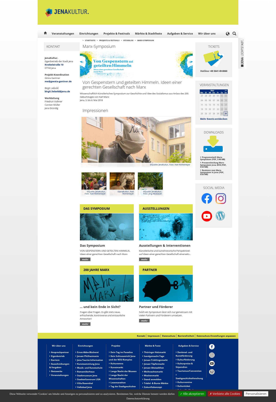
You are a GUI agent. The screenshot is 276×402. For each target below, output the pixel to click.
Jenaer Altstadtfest (154, 367)
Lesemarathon (118, 382)
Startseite (90, 40)
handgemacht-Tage (154, 356)
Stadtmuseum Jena (87, 375)
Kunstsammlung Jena (88, 363)
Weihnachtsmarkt (153, 371)
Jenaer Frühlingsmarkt (156, 360)
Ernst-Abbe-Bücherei (88, 352)
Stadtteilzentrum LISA (88, 379)
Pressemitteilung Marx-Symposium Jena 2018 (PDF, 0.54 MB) (213, 164)
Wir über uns (206, 33)
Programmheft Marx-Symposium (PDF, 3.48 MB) (212, 158)
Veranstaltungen (63, 33)
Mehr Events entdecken (213, 118)
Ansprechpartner (60, 352)
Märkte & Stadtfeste (148, 33)
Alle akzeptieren (192, 394)
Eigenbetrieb (58, 356)
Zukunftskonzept (153, 387)
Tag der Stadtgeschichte (123, 386)
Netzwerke (56, 371)
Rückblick (128, 40)
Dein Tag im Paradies (122, 352)
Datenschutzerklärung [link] (138, 398)
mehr (85, 259)
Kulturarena (117, 363)
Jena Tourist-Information (90, 360)
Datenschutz (168, 335)
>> (226, 90)
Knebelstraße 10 (54, 64)
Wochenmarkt (151, 375)
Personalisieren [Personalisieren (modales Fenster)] (256, 394)
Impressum (154, 335)
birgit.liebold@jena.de (57, 91)
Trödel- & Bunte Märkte (156, 383)
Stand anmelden (152, 379)
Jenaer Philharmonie (88, 356)
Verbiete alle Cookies (225, 394)
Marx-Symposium (145, 40)
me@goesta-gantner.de (58, 81)
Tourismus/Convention (189, 370)
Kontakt (141, 335)
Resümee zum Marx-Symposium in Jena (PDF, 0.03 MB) (212, 172)
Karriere (55, 360)
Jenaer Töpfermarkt (154, 363)
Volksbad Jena (84, 387)
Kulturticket (183, 386)
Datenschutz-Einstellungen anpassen (216, 335)
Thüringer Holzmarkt (155, 352)
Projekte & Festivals (117, 33)
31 (226, 113)
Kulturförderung (186, 359)
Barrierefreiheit (186, 335)
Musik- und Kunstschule (89, 367)
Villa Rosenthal (85, 383)
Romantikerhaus (86, 371)
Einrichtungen (88, 33)
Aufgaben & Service (180, 33)
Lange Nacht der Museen (124, 371)
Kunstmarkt (117, 367)
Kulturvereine (184, 382)
